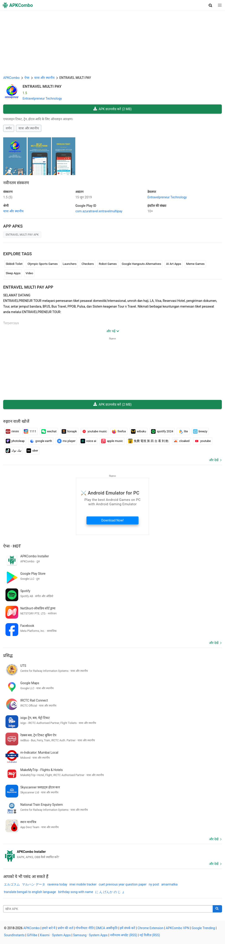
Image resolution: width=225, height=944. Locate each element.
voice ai (88, 441)
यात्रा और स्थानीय (28, 128)
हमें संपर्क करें (127, 928)
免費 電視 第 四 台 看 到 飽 (148, 441)
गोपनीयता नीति (85, 928)
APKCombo (11, 78)
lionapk (69, 431)
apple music (112, 441)
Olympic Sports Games (42, 264)
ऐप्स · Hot (12, 546)
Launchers (69, 264)
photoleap (15, 441)
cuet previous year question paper (123, 884)
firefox (119, 431)
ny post (154, 884)
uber (32, 450)
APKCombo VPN (177, 928)
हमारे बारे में (48, 928)
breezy (200, 431)
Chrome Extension (151, 928)
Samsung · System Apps (90, 935)
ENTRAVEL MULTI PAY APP (28, 287)
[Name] (108, 908)
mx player (66, 441)
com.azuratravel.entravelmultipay (98, 211)
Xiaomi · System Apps (55, 935)
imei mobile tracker (83, 884)
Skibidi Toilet (14, 264)
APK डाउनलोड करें (112, 109)
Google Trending (203, 928)
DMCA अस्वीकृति (107, 928)
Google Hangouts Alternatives (141, 264)
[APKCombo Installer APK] (112, 854)
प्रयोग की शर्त (65, 928)
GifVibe (32, 935)
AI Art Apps (173, 264)
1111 (30, 431)
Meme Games (195, 264)
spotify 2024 (162, 431)
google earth (41, 441)
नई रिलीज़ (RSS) (149, 935)
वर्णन (9, 128)
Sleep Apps (13, 273)
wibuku (138, 431)
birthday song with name (75, 892)
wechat (49, 431)
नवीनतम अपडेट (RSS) (123, 935)
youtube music (94, 431)
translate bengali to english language (30, 892)
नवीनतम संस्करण (16, 182)
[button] (210, 5)
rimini (12, 431)
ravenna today (57, 884)
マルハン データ (33, 884)
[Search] (217, 908)
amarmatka (169, 884)
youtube (202, 441)
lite (183, 431)
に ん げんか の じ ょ (110, 892)
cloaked (181, 441)
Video (29, 273)
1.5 (7, 197)
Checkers (87, 264)
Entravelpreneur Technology (42, 98)
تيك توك (13, 450)
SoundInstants (14, 935)
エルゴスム (12, 884)
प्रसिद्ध (8, 655)
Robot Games (108, 264)
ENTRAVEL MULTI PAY (42, 86)
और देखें (213, 460)
